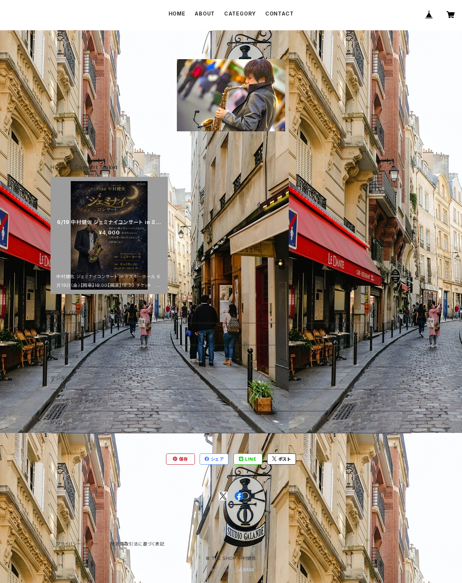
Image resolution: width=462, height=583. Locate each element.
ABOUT (205, 13)
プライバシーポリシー (77, 544)
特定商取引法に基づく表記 (137, 544)
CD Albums (65, 356)
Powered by (231, 570)
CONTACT (279, 13)
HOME (177, 13)
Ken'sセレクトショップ (76, 400)
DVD (56, 422)
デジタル (60, 378)
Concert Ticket (70, 334)
